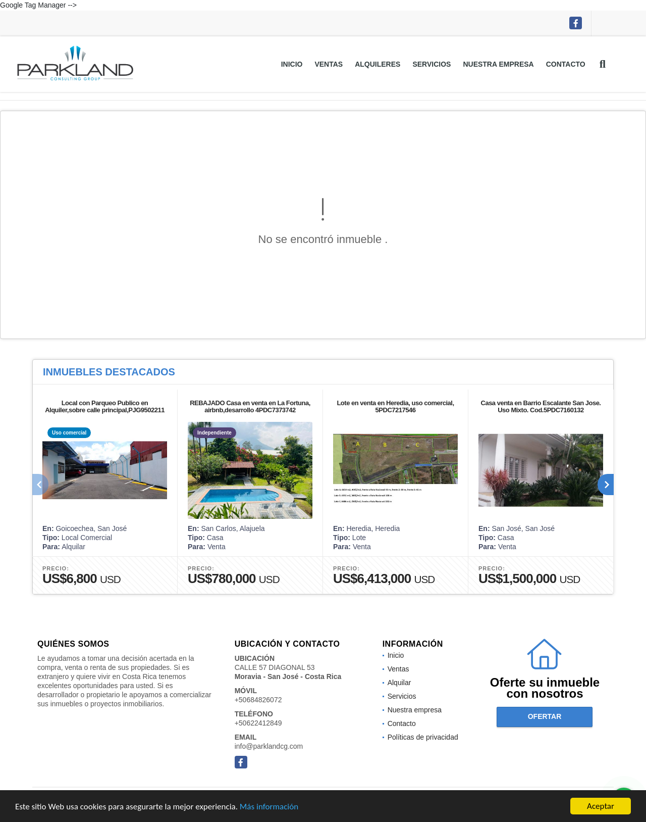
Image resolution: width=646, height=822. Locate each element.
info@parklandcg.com (269, 746)
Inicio (292, 64)
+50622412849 (258, 723)
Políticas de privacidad (423, 737)
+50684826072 (258, 700)
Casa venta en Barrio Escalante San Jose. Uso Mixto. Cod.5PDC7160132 (541, 406)
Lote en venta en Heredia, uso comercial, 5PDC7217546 (395, 406)
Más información (269, 807)
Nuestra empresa (498, 64)
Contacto (565, 64)
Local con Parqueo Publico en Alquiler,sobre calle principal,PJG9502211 (105, 406)
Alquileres (377, 64)
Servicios (431, 64)
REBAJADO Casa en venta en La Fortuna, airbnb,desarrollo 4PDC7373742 (250, 406)
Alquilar (399, 683)
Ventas (328, 64)
